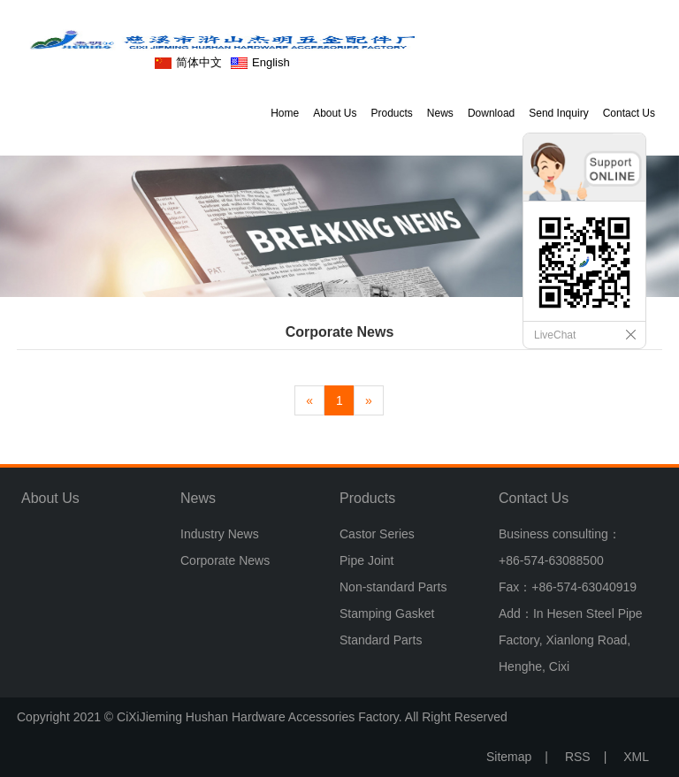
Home (285, 113)
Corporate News (225, 560)
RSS (578, 757)
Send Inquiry (558, 113)
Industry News (219, 534)
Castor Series (377, 534)
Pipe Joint (366, 560)
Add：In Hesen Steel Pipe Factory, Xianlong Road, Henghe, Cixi (571, 640)
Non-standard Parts (393, 587)
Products (392, 113)
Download (491, 113)
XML (636, 757)
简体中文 (199, 62)
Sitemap (508, 757)
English (271, 62)
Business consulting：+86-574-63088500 (560, 547)
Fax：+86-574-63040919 (568, 587)
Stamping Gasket (387, 613)
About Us (334, 113)
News (440, 113)
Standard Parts (381, 640)
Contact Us (629, 113)
